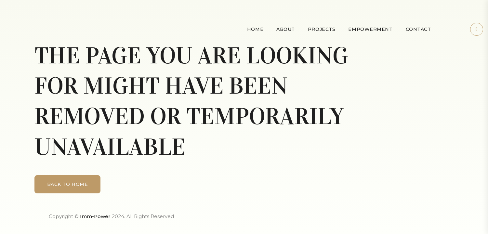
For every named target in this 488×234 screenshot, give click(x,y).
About (285, 29)
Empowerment (370, 29)
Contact (418, 29)
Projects (321, 29)
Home (255, 29)
